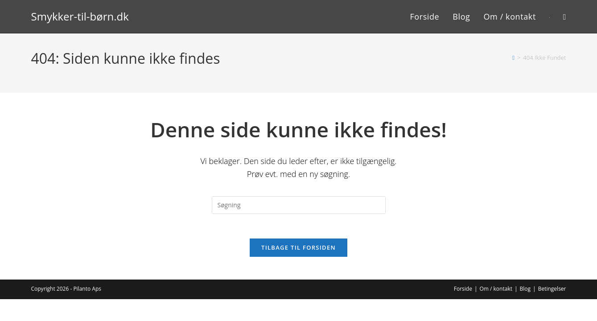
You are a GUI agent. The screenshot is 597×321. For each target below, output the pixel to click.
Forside (463, 291)
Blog (525, 291)
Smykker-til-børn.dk (80, 16)
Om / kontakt (495, 291)
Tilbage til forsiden (298, 250)
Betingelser (552, 291)
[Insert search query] (299, 205)
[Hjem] (513, 58)
